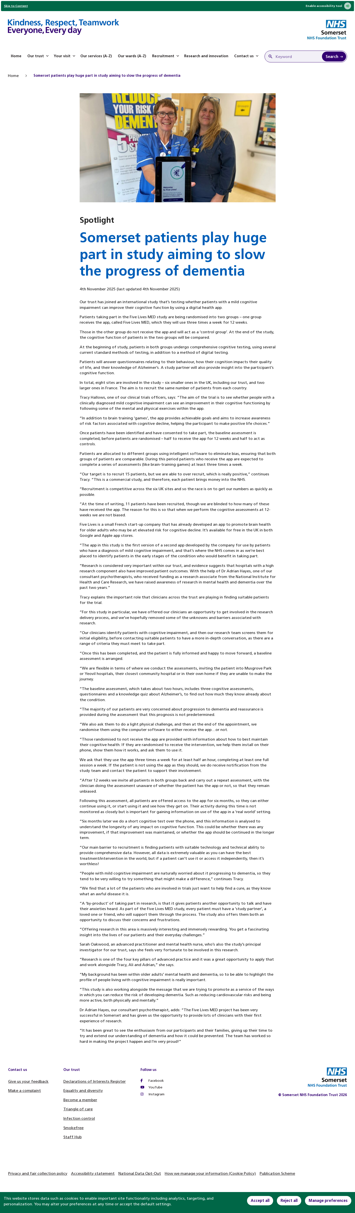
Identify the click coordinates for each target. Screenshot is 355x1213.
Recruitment (166, 56)
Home (16, 56)
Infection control (79, 1118)
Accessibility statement (93, 1173)
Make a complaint (24, 1090)
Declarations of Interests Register (94, 1081)
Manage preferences (328, 1200)
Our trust (38, 56)
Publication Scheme (277, 1173)
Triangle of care (78, 1109)
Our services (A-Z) (96, 56)
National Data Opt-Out (139, 1173)
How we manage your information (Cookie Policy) (210, 1173)
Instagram (152, 1094)
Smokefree (73, 1127)
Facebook (152, 1081)
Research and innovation (206, 56)
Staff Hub (72, 1137)
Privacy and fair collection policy (37, 1173)
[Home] (63, 27)
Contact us (247, 56)
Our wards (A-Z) (132, 56)
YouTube (151, 1087)
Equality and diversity (83, 1090)
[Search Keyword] (334, 56)
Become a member (80, 1100)
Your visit (65, 56)
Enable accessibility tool (328, 5)
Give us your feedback (28, 1081)
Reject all (289, 1200)
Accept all (260, 1200)
